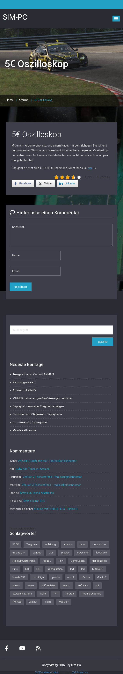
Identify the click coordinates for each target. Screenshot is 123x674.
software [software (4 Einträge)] (83, 585)
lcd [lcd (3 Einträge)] (72, 569)
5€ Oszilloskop (36, 134)
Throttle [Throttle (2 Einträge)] (69, 593)
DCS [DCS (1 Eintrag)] (51, 552)
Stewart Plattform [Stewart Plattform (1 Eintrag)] (22, 593)
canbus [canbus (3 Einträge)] (37, 552)
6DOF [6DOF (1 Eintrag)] (15, 544)
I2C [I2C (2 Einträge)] (27, 569)
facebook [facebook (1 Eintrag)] (101, 552)
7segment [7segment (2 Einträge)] (32, 544)
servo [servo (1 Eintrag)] (31, 585)
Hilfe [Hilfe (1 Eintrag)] (15, 569)
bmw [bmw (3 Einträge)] (82, 544)
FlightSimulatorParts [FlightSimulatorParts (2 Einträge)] (23, 560)
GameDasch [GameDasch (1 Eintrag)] (78, 560)
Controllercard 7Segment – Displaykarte (37, 414)
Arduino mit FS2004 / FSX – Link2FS (55, 508)
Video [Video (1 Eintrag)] (48, 601)
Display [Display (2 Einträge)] (65, 552)
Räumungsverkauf (24, 382)
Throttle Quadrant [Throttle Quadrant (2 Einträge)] (91, 593)
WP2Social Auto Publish (46, 672)
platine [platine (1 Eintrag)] (56, 577)
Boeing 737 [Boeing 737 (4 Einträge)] (18, 552)
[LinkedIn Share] (67, 183)
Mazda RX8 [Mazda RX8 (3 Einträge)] (18, 577)
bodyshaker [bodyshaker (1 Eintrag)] (99, 544)
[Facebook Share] (23, 183)
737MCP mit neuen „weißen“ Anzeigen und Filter (42, 398)
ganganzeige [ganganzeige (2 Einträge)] (99, 560)
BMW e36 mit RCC (34, 500)
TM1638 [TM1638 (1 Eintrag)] (16, 601)
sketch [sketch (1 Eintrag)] (66, 585)
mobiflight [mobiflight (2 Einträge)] (39, 577)
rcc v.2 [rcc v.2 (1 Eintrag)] (70, 577)
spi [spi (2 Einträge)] (97, 585)
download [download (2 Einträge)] (83, 552)
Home (10, 100)
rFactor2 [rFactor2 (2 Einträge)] (102, 577)
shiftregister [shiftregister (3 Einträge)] (48, 585)
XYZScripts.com (80, 672)
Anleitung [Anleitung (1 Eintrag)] (50, 544)
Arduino (24, 100)
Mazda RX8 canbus (24, 430)
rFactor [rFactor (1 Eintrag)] (86, 577)
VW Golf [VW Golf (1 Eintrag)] (64, 601)
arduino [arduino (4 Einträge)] (67, 544)
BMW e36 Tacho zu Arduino (33, 468)
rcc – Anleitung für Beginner (30, 422)
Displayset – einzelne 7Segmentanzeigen (38, 406)
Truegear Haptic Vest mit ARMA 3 (33, 374)
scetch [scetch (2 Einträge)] (16, 585)
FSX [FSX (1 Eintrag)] (61, 560)
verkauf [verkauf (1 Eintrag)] (33, 601)
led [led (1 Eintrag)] (83, 569)
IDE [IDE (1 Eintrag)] (38, 569)
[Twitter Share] (45, 183)
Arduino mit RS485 (24, 390)
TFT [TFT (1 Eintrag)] (56, 593)
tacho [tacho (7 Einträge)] (43, 593)
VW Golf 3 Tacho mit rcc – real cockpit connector (47, 460)
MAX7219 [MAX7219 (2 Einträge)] (97, 569)
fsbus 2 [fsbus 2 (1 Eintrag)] (47, 560)
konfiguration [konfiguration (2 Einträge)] (55, 569)
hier (90, 168)
